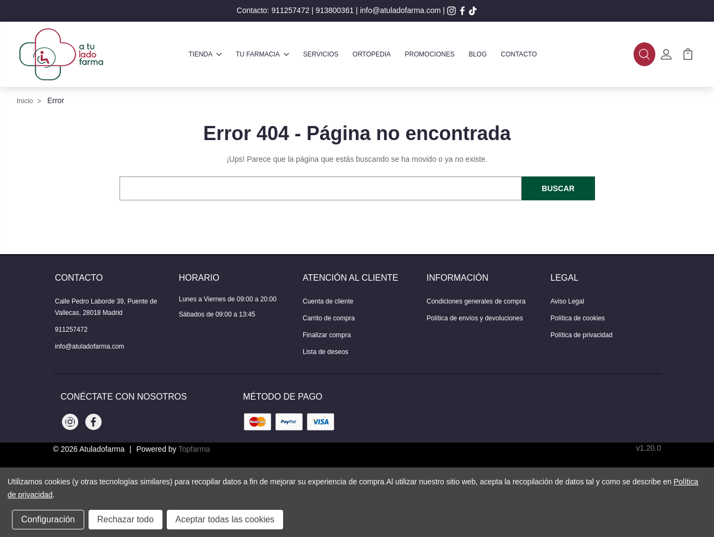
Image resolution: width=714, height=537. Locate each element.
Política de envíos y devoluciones (475, 318)
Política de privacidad (581, 335)
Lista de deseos (325, 352)
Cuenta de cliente (328, 301)
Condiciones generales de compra (476, 301)
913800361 (335, 10)
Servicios (321, 54)
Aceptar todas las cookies (225, 519)
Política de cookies (577, 318)
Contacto (519, 54)
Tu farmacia (262, 54)
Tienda (205, 54)
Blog (477, 54)
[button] (644, 54)
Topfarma (194, 449)
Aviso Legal (567, 301)
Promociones (429, 54)
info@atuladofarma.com (400, 10)
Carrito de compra (329, 318)
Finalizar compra (327, 335)
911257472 (290, 10)
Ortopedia (372, 54)
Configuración (48, 519)
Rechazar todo (125, 519)
